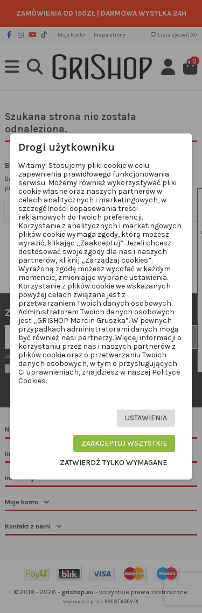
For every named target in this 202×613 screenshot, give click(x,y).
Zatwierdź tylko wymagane (113, 462)
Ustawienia (146, 417)
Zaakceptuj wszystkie (124, 443)
